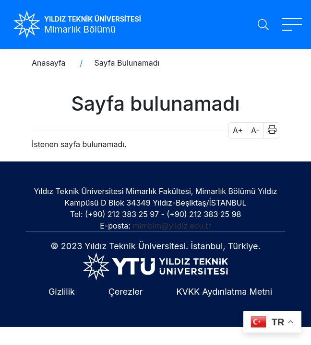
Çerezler (125, 292)
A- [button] (255, 130)
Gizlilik (61, 292)
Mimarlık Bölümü (80, 29)
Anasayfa (49, 63)
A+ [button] (238, 130)
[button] (269, 130)
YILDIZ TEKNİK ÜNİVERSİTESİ (92, 19)
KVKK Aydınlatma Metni (224, 292)
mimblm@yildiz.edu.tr (171, 225)
